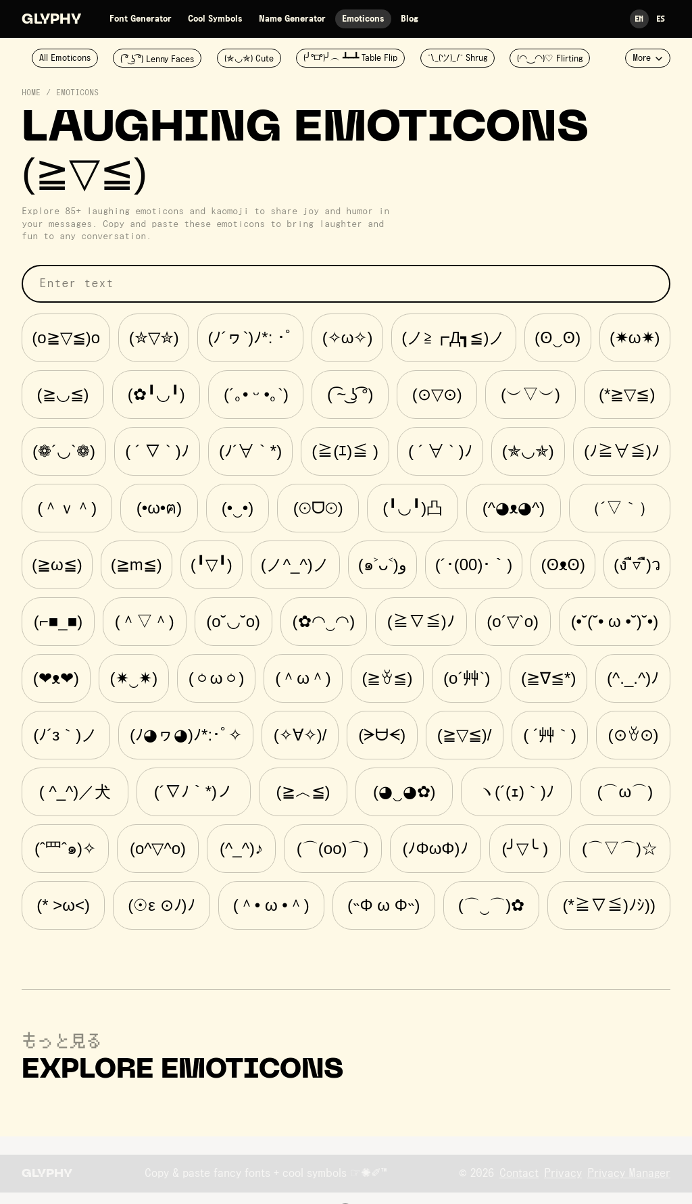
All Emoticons (65, 58)
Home (31, 93)
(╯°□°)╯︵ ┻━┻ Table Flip (350, 58)
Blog (409, 19)
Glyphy (51, 20)
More (648, 58)
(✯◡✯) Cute (249, 59)
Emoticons (363, 19)
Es (661, 18)
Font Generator (140, 19)
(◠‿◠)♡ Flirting (550, 59)
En (639, 18)
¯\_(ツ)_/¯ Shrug (457, 58)
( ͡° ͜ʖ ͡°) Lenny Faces (157, 59)
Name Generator (292, 19)
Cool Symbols (215, 19)
